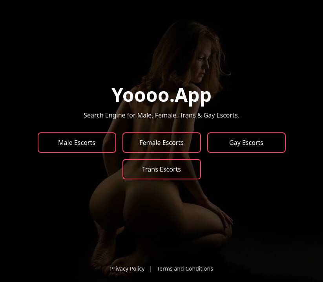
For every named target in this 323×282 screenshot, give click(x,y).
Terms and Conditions (185, 268)
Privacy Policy (127, 268)
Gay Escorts (246, 142)
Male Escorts (76, 142)
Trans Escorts (161, 169)
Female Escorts (161, 142)
